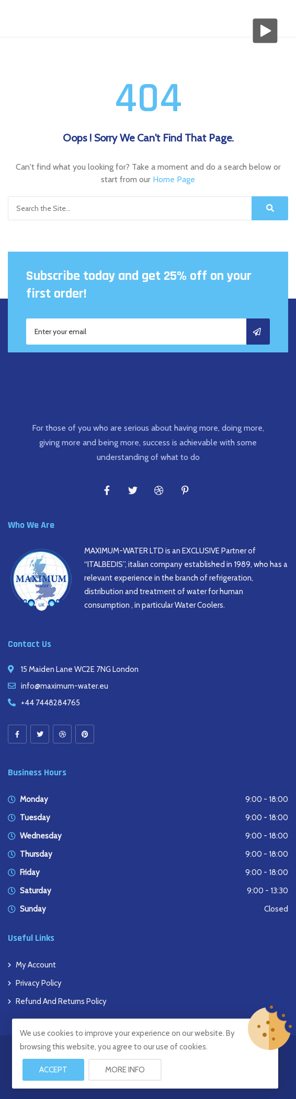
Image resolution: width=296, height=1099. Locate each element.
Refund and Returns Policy (61, 1001)
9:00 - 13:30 (267, 890)
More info (125, 1069)
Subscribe (258, 331)
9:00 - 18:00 (266, 799)
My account (36, 965)
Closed (276, 909)
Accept (53, 1069)
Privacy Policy (39, 983)
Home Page (174, 179)
